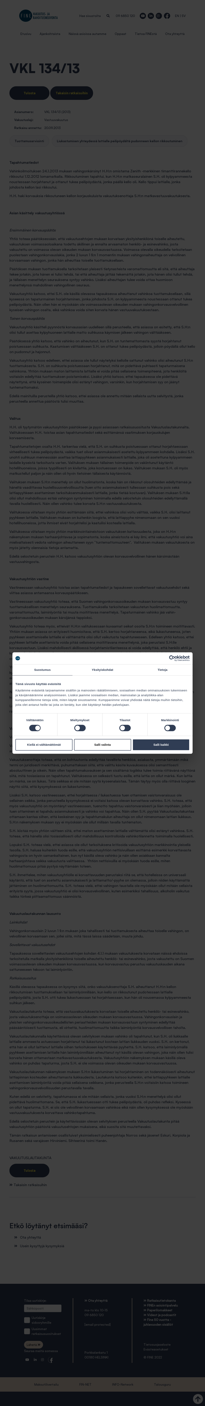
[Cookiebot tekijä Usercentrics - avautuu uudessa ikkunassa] (172, 658)
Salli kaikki (161, 744)
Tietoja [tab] (163, 669)
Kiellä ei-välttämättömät (44, 744)
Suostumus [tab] (42, 669)
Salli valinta (102, 744)
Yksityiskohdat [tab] (102, 669)
